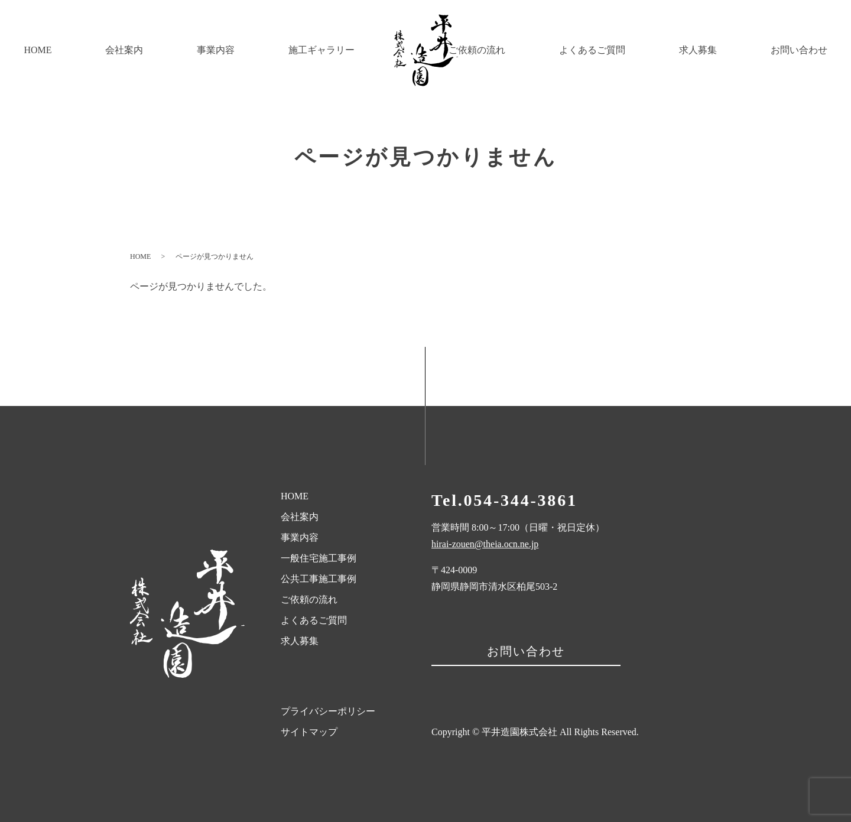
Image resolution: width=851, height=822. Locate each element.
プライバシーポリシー (328, 711)
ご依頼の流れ (540, 50)
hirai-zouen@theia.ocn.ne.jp (484, 544)
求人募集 (725, 50)
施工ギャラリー (258, 50)
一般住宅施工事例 (318, 558)
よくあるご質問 (638, 50)
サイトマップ (309, 732)
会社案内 (97, 50)
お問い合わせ (807, 50)
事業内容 (170, 50)
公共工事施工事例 (318, 579)
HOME (29, 50)
